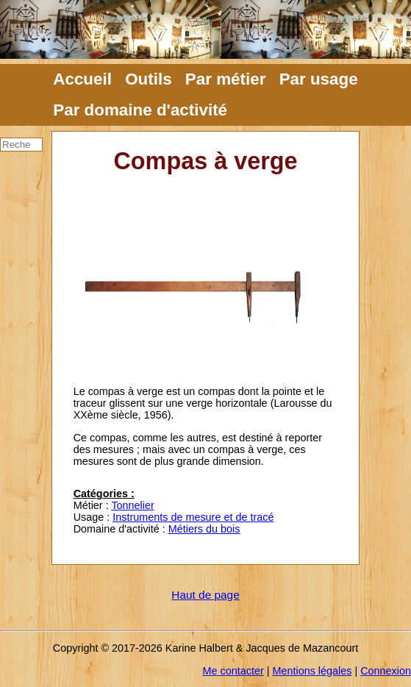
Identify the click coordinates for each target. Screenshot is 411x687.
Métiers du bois (204, 529)
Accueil (82, 79)
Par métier (225, 79)
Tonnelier (132, 505)
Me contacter (233, 671)
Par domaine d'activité (140, 110)
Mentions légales (311, 671)
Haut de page (205, 594)
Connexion (385, 671)
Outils (148, 79)
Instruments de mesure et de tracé (193, 517)
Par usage (318, 79)
